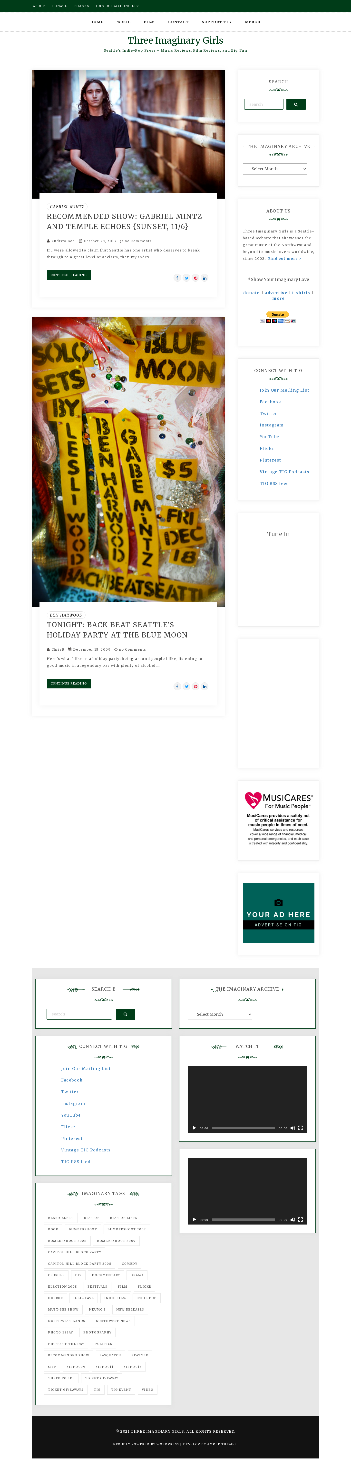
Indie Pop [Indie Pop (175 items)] (146, 1298)
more (278, 298)
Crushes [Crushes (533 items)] (56, 1275)
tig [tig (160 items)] (97, 1389)
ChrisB (57, 649)
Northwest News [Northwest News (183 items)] (113, 1321)
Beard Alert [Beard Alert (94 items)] (61, 1218)
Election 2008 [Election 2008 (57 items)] (62, 1286)
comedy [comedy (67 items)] (129, 1263)
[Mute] (292, 1128)
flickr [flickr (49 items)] (144, 1286)
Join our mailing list (118, 6)
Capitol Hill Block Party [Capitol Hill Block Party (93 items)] (74, 1252)
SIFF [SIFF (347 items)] (52, 1367)
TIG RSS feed (274, 483)
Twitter (268, 413)
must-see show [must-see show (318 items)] (63, 1309)
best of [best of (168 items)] (91, 1218)
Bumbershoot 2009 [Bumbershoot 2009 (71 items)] (116, 1241)
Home (96, 22)
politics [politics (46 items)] (103, 1344)
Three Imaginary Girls (175, 40)
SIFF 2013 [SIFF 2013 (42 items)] (133, 1367)
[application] (247, 1099)
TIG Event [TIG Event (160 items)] (121, 1389)
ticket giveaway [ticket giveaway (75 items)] (101, 1378)
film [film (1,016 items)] (122, 1286)
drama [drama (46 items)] (137, 1275)
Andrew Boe (63, 241)
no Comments (136, 241)
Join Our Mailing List (285, 390)
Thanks (81, 6)
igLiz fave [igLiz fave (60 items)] (83, 1298)
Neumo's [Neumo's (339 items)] (97, 1309)
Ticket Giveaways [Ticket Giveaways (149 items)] (66, 1389)
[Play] (194, 1128)
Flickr (267, 448)
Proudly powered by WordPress (146, 1444)
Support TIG (217, 22)
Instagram (272, 425)
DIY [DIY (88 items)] (78, 1275)
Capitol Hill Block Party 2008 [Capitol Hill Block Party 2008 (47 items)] (79, 1263)
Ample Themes (222, 1444)
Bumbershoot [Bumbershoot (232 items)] (83, 1229)
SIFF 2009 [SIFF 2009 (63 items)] (76, 1367)
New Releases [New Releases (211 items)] (130, 1309)
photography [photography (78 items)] (97, 1332)
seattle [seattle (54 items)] (140, 1355)
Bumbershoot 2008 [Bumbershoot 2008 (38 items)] (67, 1241)
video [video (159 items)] (148, 1389)
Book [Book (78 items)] (53, 1229)
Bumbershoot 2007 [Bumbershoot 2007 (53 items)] (126, 1229)
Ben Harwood (66, 615)
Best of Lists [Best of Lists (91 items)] (123, 1218)
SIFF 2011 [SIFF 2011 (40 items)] (104, 1367)
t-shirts (301, 292)
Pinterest (270, 460)
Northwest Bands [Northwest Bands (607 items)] (66, 1321)
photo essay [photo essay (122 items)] (60, 1332)
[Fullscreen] (300, 1128)
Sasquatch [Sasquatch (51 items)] (110, 1355)
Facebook (271, 401)
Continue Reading (69, 275)
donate (251, 292)
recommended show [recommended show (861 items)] (68, 1355)
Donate (59, 6)
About (39, 6)
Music (124, 22)
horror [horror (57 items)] (55, 1298)
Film (149, 22)
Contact (178, 22)
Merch (253, 22)
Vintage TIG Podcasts (285, 471)
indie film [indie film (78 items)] (115, 1298)
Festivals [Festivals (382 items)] (97, 1286)
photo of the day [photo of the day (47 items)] (66, 1344)
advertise (276, 292)
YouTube (269, 436)
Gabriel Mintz (67, 206)
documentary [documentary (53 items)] (106, 1275)
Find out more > (285, 258)
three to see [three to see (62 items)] (61, 1378)
